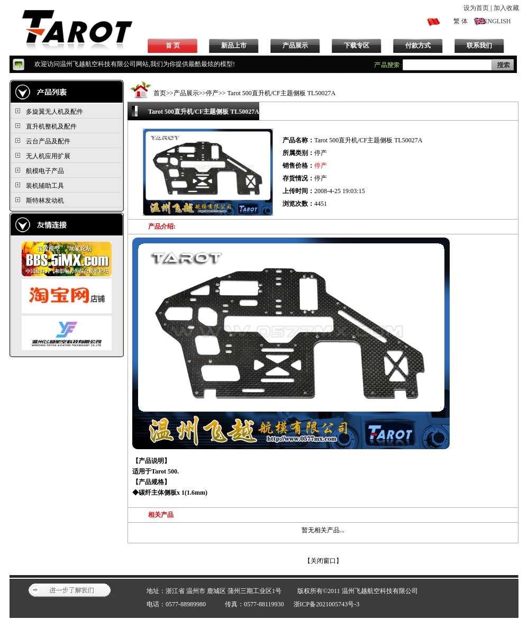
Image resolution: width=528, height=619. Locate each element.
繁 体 (460, 21)
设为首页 (476, 8)
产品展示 (295, 45)
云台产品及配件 (48, 141)
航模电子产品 (45, 171)
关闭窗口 (323, 561)
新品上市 (234, 45)
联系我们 (479, 45)
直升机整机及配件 (51, 126)
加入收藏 (506, 8)
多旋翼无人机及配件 (54, 111)
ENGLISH (497, 21)
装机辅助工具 (45, 185)
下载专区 (356, 45)
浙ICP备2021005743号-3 (327, 604)
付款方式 (418, 45)
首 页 (173, 45)
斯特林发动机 (45, 200)
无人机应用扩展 (48, 156)
